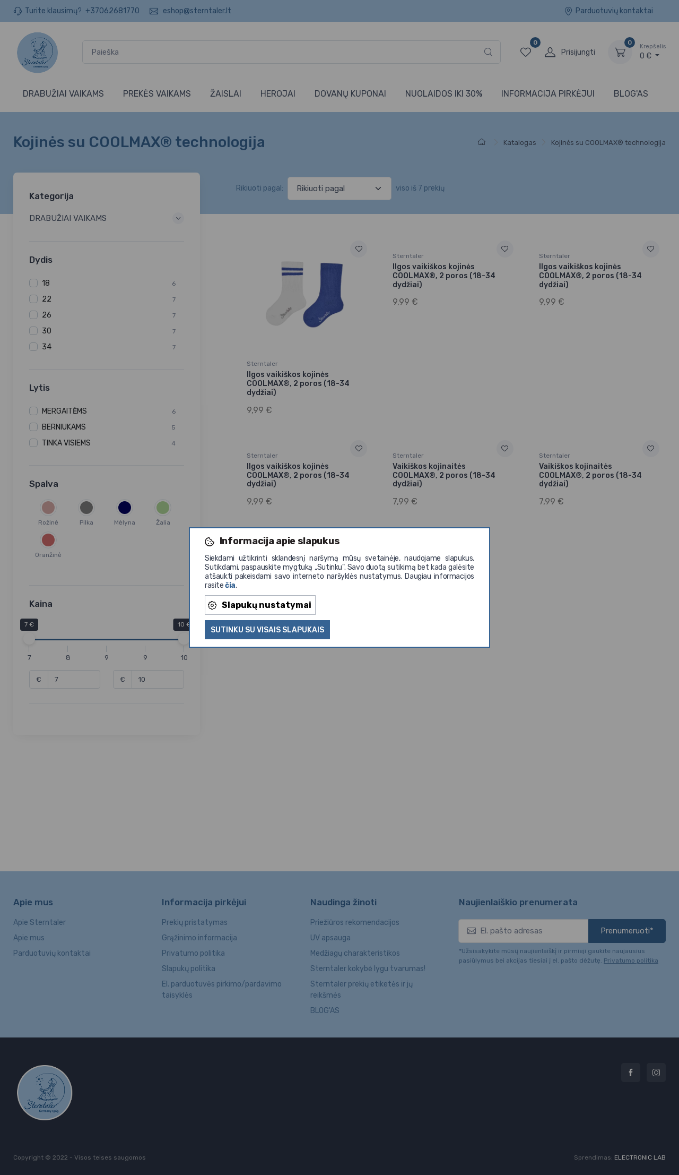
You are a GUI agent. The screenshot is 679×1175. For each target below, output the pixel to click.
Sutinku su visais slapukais (267, 629)
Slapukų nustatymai (259, 605)
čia (230, 585)
